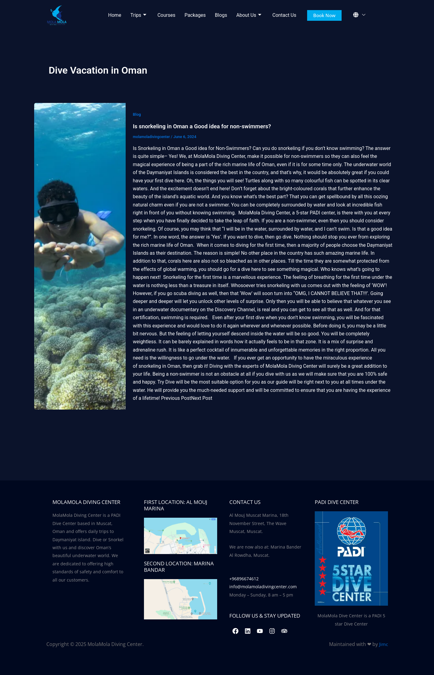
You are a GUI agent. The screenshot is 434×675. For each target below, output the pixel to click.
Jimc (383, 644)
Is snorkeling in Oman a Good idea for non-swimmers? (207, 126)
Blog (137, 114)
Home (114, 15)
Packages (195, 15)
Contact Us (284, 15)
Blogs (221, 15)
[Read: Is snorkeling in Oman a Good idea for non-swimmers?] (80, 256)
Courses (166, 15)
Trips (139, 15)
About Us (248, 15)
